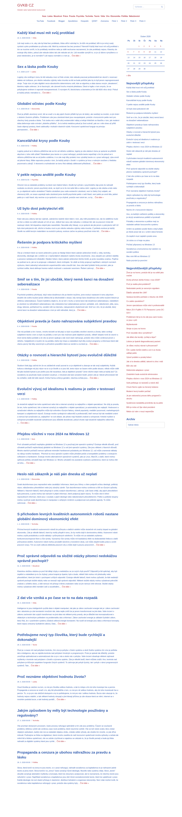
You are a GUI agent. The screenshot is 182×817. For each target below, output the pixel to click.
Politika (125, 16)
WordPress (34, 814)
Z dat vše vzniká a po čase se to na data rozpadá (57, 603)
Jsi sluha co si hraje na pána (138, 246)
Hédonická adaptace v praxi (137, 378)
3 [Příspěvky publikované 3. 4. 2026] (149, 46)
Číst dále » (79, 56)
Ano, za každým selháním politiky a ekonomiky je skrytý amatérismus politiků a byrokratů (144, 220)
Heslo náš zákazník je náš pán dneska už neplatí (57, 478)
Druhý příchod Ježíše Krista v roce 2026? (143, 286)
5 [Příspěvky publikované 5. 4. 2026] (160, 46)
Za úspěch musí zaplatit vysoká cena (141, 242)
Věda (103, 16)
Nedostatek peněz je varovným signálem (143, 295)
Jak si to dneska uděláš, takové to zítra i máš (144, 369)
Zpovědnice (73, 21)
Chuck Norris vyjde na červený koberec (142, 395)
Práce (65, 16)
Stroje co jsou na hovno (136, 336)
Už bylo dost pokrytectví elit (40, 210)
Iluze (44, 16)
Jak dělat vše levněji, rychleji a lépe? (141, 344)
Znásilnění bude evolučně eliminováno (142, 382)
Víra (108, 16)
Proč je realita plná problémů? (138, 291)
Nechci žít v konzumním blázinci (139, 212)
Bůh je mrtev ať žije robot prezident (140, 416)
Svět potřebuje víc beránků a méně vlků (142, 391)
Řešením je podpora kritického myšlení (49, 244)
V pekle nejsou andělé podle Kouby (46, 176)
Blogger (61, 21)
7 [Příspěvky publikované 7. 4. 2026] (133, 52)
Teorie (97, 16)
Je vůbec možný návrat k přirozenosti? (142, 353)
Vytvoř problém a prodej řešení (139, 365)
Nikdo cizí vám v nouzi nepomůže (140, 420)
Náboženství (134, 16)
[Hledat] (146, 7)
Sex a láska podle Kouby (37, 67)
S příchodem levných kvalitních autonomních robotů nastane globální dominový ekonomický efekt (145, 163)
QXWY (95, 21)
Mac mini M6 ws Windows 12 (138, 263)
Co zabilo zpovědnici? (135, 308)
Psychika (80, 16)
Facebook (51, 21)
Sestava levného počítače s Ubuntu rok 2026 (144, 304)
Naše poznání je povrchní (136, 267)
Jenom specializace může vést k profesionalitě (145, 312)
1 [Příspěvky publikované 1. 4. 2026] (138, 46)
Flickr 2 (124, 21)
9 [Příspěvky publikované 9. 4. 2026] (144, 52)
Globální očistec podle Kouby (41, 104)
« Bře (128, 76)
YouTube (40, 21)
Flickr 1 (115, 21)
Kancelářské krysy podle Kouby (43, 142)
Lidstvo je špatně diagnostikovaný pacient (143, 349)
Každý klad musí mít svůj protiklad (45, 33)
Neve (19, 814)
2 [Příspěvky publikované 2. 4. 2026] (144, 46)
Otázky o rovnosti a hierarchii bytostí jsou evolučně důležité (67, 358)
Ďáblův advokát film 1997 (136, 299)
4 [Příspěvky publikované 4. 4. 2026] (154, 46)
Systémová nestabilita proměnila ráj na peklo (144, 411)
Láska (49, 16)
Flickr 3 (133, 21)
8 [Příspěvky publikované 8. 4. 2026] (138, 52)
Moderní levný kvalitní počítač (138, 399)
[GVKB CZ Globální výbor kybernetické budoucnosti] (31, 7)
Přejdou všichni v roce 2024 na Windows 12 (53, 438)
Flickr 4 (143, 21)
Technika (89, 16)
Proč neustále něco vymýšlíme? (139, 340)
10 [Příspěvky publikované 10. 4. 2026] (150, 52)
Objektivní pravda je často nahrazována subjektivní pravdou (67, 324)
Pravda (72, 16)
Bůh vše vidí (131, 374)
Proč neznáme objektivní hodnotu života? (51, 683)
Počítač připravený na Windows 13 (140, 251)
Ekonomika (116, 16)
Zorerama (105, 21)
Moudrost (57, 16)
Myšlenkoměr (131, 332)
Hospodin (85, 21)
